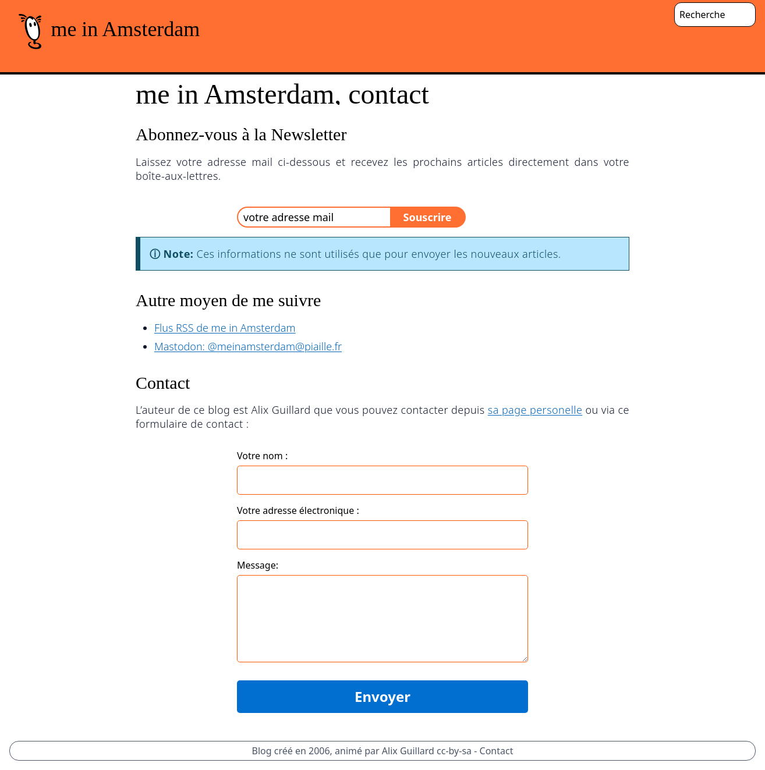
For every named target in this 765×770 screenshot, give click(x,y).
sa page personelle (535, 410)
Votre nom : (262, 455)
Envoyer (382, 696)
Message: (257, 565)
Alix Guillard (408, 750)
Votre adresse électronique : (298, 510)
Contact (496, 750)
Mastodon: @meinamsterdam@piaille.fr (248, 346)
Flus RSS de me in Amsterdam (225, 328)
